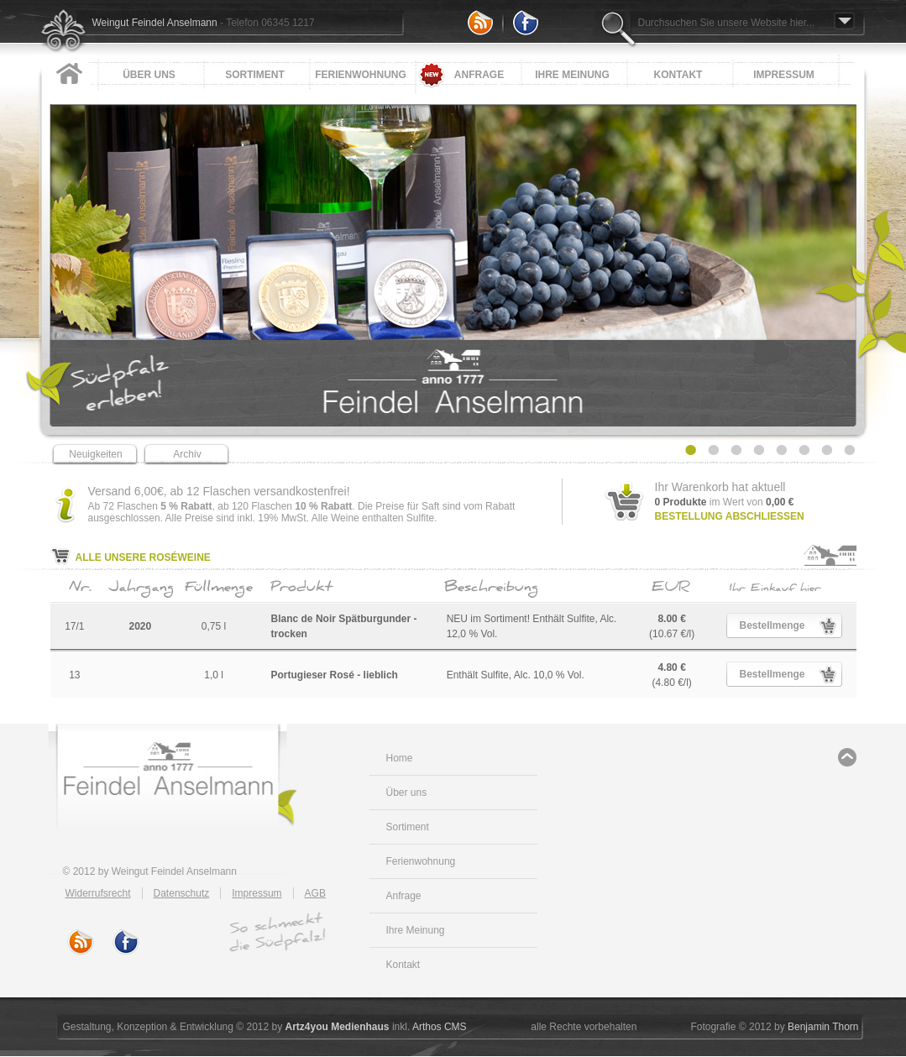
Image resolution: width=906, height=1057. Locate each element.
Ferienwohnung (360, 75)
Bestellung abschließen (729, 516)
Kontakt (678, 75)
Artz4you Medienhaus (337, 1027)
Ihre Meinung (572, 75)
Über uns (149, 75)
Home (399, 758)
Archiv (187, 454)
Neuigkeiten (95, 454)
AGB (315, 893)
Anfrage (479, 75)
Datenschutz (182, 893)
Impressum (783, 75)
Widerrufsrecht (98, 893)
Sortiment (255, 75)
